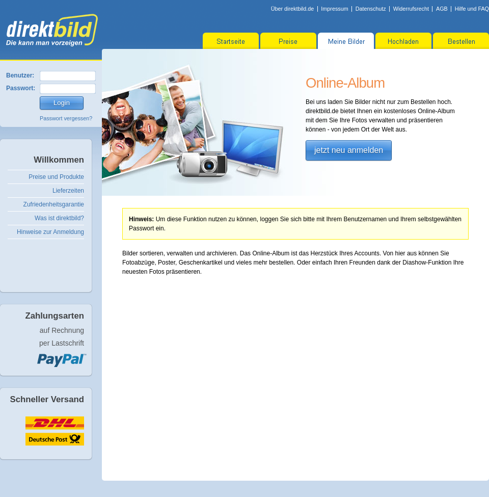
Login (61, 103)
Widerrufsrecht (411, 9)
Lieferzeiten (68, 190)
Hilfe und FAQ (472, 9)
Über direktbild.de (292, 9)
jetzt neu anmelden (348, 150)
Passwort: (20, 88)
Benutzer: (20, 75)
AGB (442, 9)
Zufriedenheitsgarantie (53, 204)
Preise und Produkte (56, 176)
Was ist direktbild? (59, 218)
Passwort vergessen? (66, 118)
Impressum (334, 9)
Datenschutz (371, 9)
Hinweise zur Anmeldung (50, 232)
